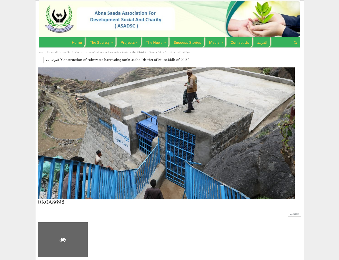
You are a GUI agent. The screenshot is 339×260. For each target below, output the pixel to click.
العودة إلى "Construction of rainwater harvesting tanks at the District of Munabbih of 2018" (113, 60)
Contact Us (240, 42)
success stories (187, 42)
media (214, 42)
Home (77, 42)
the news (154, 42)
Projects (128, 42)
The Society (100, 42)
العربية (262, 42)
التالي (294, 213)
